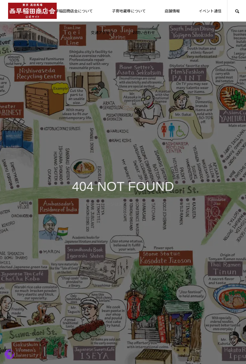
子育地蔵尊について (129, 10)
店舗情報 (172, 10)
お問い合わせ (143, 32)
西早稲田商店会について (72, 10)
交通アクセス (102, 32)
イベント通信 (210, 10)
